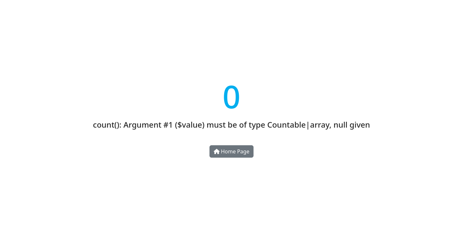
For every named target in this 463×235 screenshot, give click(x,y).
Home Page (231, 151)
